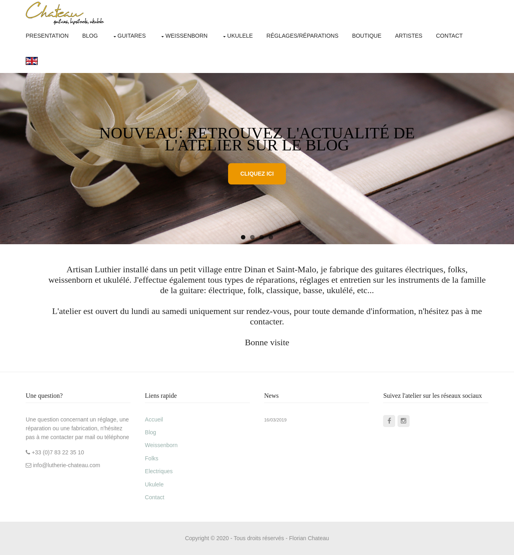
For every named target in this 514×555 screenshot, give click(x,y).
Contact (154, 497)
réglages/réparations (303, 35)
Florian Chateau (309, 538)
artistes (408, 35)
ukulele (240, 35)
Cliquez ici (256, 173)
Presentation (47, 35)
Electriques (159, 471)
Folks (151, 458)
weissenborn (186, 35)
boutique (366, 35)
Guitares (132, 35)
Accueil (154, 419)
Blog (90, 35)
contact (449, 35)
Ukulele (154, 484)
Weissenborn (161, 445)
